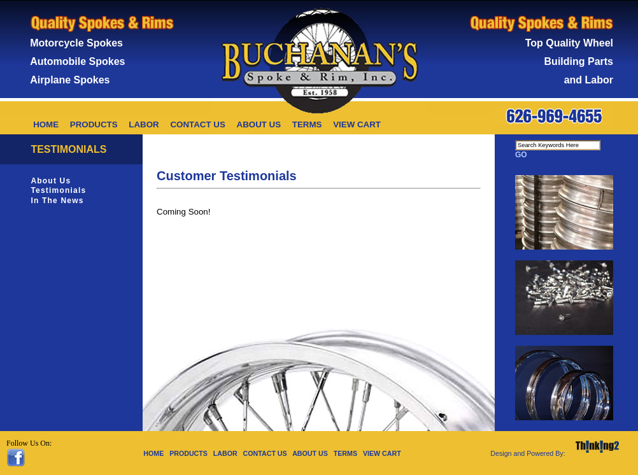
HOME (46, 124)
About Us (51, 180)
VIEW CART (357, 124)
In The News (57, 200)
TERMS (307, 124)
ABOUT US (259, 124)
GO (521, 154)
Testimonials (58, 190)
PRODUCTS (94, 124)
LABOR (144, 124)
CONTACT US (197, 124)
